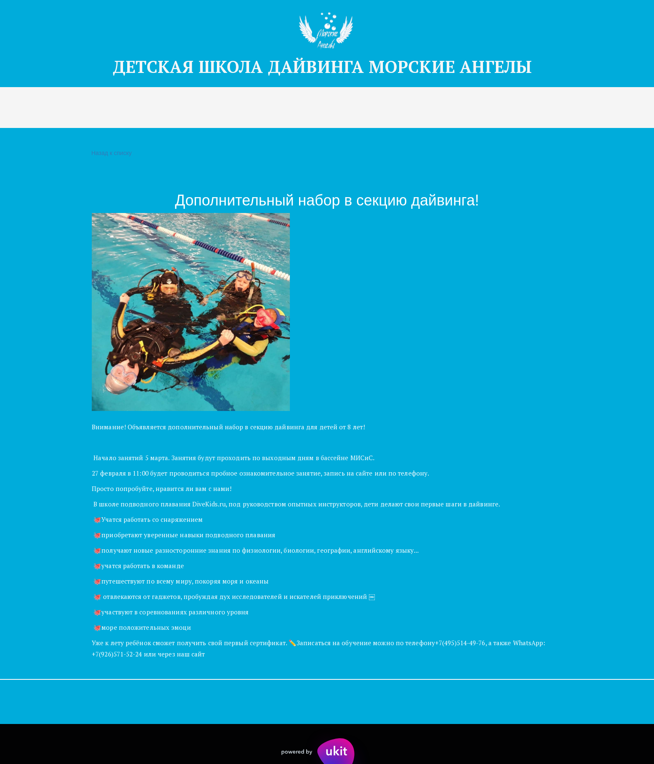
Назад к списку (110, 153)
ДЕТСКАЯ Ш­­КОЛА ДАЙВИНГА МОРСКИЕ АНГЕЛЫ (327, 66)
